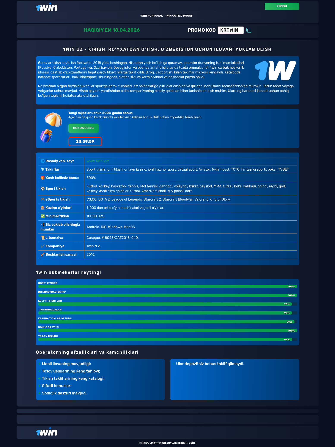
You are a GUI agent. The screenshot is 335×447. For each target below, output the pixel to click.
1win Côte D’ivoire (179, 15)
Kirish (282, 6)
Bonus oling (83, 128)
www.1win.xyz (98, 161)
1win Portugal (151, 15)
